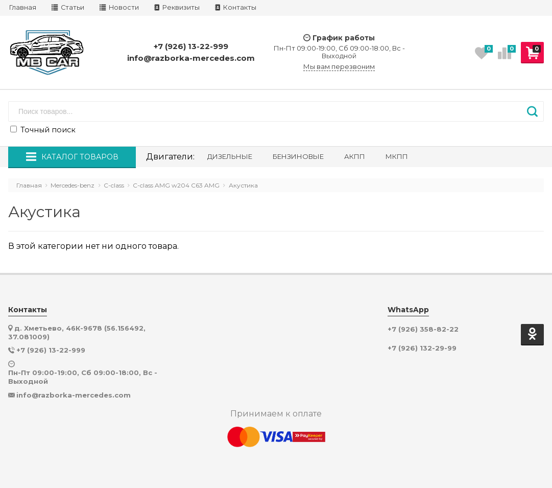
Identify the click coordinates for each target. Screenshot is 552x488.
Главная (22, 7)
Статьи (68, 7)
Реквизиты (177, 7)
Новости (119, 7)
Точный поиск (43, 129)
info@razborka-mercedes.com (191, 58)
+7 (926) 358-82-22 (423, 329)
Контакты (235, 7)
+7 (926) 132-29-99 (422, 348)
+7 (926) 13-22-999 (191, 46)
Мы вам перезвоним (339, 67)
